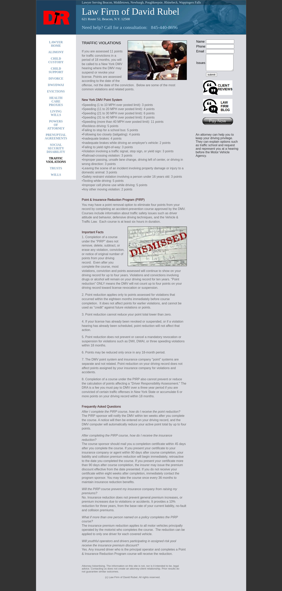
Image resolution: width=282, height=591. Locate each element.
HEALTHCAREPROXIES (56, 101)
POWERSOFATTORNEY (56, 125)
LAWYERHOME (56, 43)
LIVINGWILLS (56, 113)
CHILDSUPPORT (56, 70)
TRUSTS (56, 168)
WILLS (56, 174)
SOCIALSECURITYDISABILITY (56, 148)
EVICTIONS (56, 91)
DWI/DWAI (56, 85)
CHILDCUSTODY (56, 60)
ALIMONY (56, 52)
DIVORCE (56, 78)
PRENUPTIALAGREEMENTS (56, 136)
